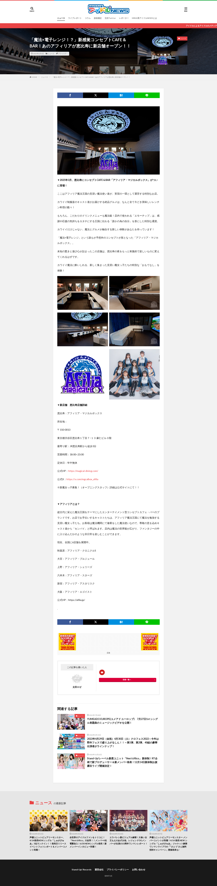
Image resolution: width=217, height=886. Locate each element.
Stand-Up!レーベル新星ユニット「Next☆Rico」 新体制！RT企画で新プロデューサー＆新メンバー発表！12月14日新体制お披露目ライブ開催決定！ (122, 762)
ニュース (61, 18)
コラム (88, 18)
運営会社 (99, 869)
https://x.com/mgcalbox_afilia (82, 479)
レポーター (124, 18)
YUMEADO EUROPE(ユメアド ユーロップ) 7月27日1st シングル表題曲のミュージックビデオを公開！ (122, 720)
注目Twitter (110, 18)
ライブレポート (75, 18)
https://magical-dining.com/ (83, 470)
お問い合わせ (138, 869)
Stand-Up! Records (81, 869)
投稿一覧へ (127, 680)
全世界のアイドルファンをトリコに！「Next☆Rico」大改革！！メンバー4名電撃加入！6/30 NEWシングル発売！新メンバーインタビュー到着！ (88, 842)
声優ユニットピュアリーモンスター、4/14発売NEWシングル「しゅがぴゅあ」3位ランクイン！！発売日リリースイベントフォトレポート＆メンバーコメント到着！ (48, 843)
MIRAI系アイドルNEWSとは (144, 18)
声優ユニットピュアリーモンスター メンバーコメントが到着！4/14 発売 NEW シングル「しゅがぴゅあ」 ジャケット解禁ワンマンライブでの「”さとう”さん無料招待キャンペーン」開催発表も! (168, 843)
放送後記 (98, 18)
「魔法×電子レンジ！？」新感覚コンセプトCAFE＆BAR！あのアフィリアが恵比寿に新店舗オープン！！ (91, 77)
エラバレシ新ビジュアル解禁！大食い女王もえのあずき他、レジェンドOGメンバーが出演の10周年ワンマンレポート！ (128, 840)
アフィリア (62, 54)
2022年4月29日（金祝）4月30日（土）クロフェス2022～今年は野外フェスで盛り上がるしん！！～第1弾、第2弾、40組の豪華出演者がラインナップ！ (123, 742)
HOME (34, 77)
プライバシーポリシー (118, 869)
